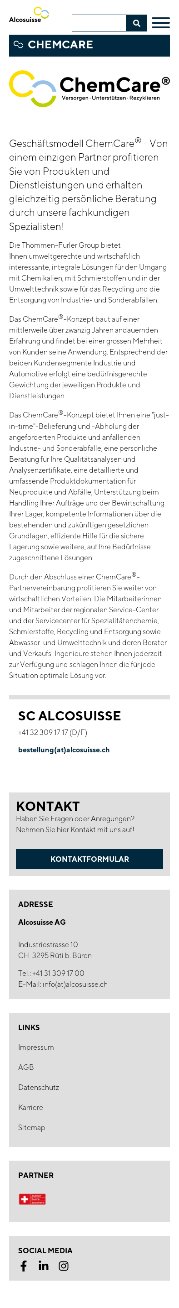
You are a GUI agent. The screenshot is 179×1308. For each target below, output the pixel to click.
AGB (26, 1067)
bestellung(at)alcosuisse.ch (64, 749)
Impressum (36, 1047)
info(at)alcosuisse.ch (75, 984)
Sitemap (31, 1127)
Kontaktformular (89, 859)
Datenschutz (38, 1087)
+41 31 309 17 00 (58, 973)
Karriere (30, 1107)
